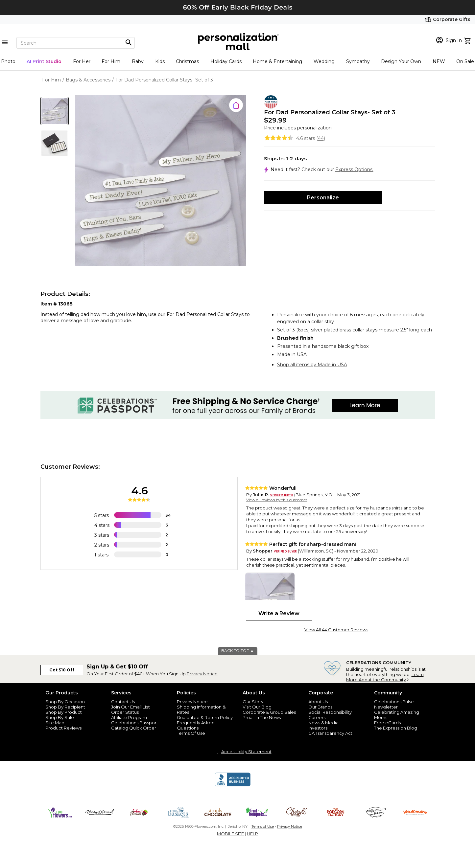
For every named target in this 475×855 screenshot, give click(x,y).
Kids (160, 61)
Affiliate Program (129, 717)
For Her (81, 61)
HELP (252, 833)
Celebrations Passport (134, 722)
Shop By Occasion (65, 701)
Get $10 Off (61, 669)
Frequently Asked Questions (196, 725)
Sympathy (358, 61)
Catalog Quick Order (133, 728)
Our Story (253, 701)
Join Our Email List (130, 706)
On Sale (465, 61)
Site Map (54, 722)
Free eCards (387, 722)
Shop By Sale (59, 717)
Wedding (324, 61)
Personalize (323, 197)
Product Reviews (63, 728)
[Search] (75, 43)
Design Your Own (401, 61)
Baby (138, 61)
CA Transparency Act (330, 733)
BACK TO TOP (237, 650)
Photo (8, 61)
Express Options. (354, 169)
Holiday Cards (226, 61)
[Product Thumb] (54, 111)
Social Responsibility (330, 712)
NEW (439, 61)
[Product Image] (160, 181)
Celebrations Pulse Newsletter (394, 704)
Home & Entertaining (277, 61)
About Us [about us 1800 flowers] (318, 701)
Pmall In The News (262, 717)
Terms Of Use (191, 733)
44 (321, 138)
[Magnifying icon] (128, 42)
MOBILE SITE (230, 833)
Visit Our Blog (257, 706)
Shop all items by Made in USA (312, 365)
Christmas (187, 61)
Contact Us (123, 701)
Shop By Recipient (65, 706)
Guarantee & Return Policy (205, 717)
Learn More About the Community (385, 677)
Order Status (125, 712)
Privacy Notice (202, 673)
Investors (317, 728)
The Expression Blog (395, 728)
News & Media (323, 722)
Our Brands (320, 706)
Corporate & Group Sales (269, 712)
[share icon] (236, 105)
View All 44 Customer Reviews (336, 629)
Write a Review (278, 613)
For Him (111, 61)
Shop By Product (63, 712)
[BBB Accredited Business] (233, 785)
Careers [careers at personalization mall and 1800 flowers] (316, 717)
